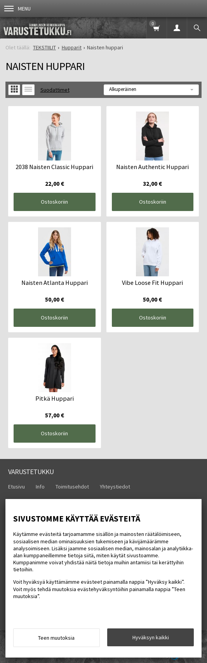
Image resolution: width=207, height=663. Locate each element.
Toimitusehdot (72, 486)
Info (40, 486)
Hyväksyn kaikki (150, 637)
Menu (17, 8)
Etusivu (16, 486)
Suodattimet (55, 89)
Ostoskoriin (54, 201)
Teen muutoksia (56, 637)
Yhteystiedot (115, 486)
